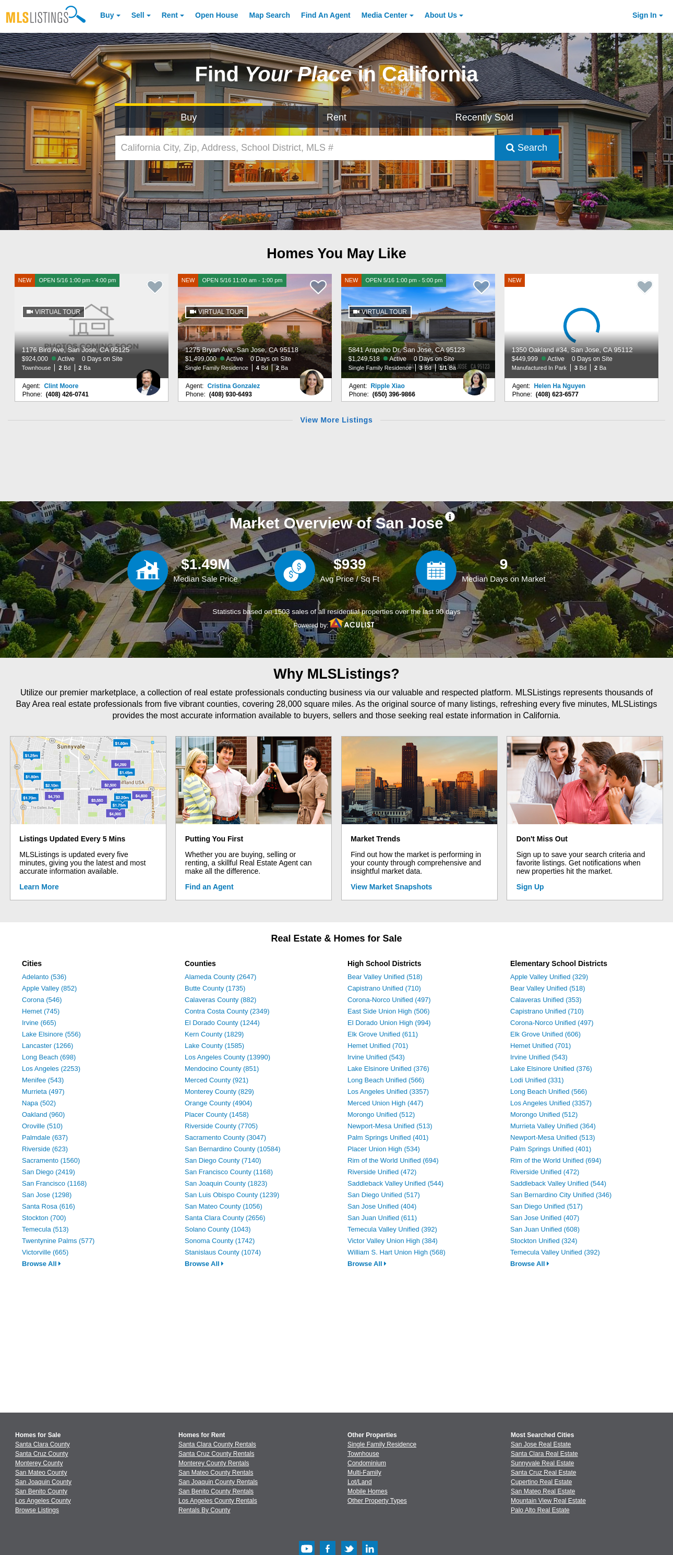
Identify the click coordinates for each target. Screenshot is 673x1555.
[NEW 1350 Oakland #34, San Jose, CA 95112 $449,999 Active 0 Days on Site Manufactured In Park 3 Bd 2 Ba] (581, 326)
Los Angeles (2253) (51, 1068)
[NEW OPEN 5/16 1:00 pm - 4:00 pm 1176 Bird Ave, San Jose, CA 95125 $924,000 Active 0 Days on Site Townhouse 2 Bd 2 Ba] (92, 326)
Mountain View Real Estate (548, 1500)
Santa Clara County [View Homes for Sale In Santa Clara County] (42, 1444)
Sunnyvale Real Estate (542, 1463)
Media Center (384, 15)
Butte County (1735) (215, 988)
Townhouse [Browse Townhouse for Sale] (363, 1453)
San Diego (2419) (48, 1172)
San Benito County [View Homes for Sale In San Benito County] (41, 1491)
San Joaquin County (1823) (226, 1183)
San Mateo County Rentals (215, 1472)
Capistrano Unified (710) (384, 988)
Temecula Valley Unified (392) (392, 1229)
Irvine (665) (39, 1023)
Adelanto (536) (44, 977)
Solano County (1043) (217, 1229)
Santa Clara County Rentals (217, 1444)
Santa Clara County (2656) (225, 1218)
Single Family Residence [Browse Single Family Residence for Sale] (381, 1444)
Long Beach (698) (49, 1057)
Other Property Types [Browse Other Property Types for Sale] (377, 1500)
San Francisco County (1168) (229, 1172)
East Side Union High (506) (388, 1011)
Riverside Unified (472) (381, 1172)
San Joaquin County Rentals (218, 1482)
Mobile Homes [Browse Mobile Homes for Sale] (367, 1491)
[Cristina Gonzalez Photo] (311, 378)
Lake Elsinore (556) (51, 1034)
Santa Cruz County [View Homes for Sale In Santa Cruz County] (41, 1453)
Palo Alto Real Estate (540, 1510)
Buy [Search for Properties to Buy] (189, 117)
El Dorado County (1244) (222, 1023)
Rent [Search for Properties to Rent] (336, 117)
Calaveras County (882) (220, 1000)
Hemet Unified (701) (377, 1046)
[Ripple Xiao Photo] (475, 378)
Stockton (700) (44, 1218)
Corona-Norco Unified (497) (389, 1000)
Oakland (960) (43, 1114)
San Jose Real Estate (541, 1444)
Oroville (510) (42, 1126)
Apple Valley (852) (49, 988)
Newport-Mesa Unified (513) (389, 1126)
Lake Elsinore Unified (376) (388, 1068)
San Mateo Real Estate (543, 1491)
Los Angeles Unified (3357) (388, 1091)
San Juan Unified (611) (382, 1218)
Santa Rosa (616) (48, 1206)
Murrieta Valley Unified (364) (553, 1126)
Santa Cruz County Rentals (216, 1453)
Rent (170, 15)
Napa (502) (39, 1103)
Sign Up (530, 887)
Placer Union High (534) (383, 1149)
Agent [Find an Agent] (326, 15)
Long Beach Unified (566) (385, 1080)
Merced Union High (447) (385, 1103)
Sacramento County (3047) (225, 1137)
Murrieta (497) (43, 1091)
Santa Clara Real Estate (544, 1453)
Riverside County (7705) (221, 1126)
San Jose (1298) (46, 1195)
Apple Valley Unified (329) (549, 977)
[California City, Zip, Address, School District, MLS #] (305, 148)
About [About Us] (441, 15)
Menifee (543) (43, 1080)
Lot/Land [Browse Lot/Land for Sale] (359, 1482)
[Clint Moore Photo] (148, 378)
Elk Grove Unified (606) (545, 1034)
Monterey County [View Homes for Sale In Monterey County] (39, 1463)
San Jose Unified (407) (544, 1218)
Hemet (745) (40, 1011)
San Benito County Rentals (216, 1491)
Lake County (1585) (214, 1046)
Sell (138, 15)
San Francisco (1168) (54, 1183)
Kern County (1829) (214, 1034)
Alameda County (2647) (220, 977)
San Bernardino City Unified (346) (560, 1195)
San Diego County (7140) (223, 1160)
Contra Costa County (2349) (227, 1011)
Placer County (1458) (217, 1114)
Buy (107, 15)
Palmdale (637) (45, 1137)
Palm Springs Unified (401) (387, 1137)
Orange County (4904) (218, 1103)
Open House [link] (216, 15)
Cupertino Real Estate (541, 1482)
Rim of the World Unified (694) (393, 1160)
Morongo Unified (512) (381, 1114)
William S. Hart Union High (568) (396, 1252)
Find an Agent (209, 887)
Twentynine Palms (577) (58, 1241)
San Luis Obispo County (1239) (232, 1195)
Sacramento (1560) (51, 1160)
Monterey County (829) (219, 1091)
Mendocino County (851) (222, 1068)
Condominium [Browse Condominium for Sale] (366, 1463)
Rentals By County (204, 1510)
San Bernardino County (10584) (233, 1149)
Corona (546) (42, 1000)
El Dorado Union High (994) (389, 1023)
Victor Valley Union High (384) (392, 1241)
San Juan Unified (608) (545, 1229)
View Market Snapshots (391, 887)
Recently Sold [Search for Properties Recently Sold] (484, 117)
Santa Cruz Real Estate (543, 1472)
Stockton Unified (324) (544, 1241)
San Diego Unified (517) (383, 1195)
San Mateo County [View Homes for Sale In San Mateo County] (41, 1472)
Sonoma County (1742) (220, 1241)
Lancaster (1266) (47, 1046)
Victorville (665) (45, 1252)
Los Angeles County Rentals (217, 1500)
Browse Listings (37, 1510)
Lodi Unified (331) (537, 1080)
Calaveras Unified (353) (546, 1000)
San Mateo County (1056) (223, 1206)
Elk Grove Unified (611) (382, 1034)
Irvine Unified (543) (376, 1057)
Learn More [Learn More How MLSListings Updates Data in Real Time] (38, 887)
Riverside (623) (45, 1149)
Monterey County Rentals (213, 1463)
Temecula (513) (45, 1229)
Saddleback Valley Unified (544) (395, 1183)
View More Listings (336, 420)
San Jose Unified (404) (381, 1206)
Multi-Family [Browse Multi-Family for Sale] (364, 1472)
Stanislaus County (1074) (223, 1252)
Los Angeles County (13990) (227, 1057)
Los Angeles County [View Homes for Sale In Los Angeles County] (43, 1500)
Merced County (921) (216, 1080)
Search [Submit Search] (526, 147)
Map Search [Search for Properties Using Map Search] (270, 15)
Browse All (41, 1264)
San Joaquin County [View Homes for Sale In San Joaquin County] (43, 1482)
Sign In (644, 15)
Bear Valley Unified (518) (385, 977)
